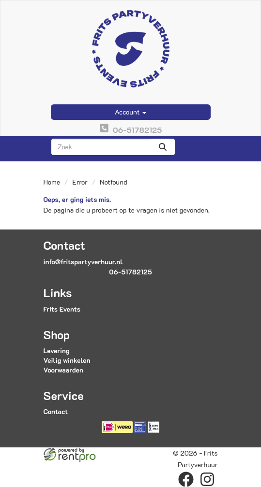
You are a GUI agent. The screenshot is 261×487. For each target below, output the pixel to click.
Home (52, 181)
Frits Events (62, 309)
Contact (56, 411)
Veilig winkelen (67, 360)
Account (130, 111)
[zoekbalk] (101, 147)
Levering (57, 350)
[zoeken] (163, 147)
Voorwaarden (63, 369)
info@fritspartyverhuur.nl (83, 261)
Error (80, 181)
